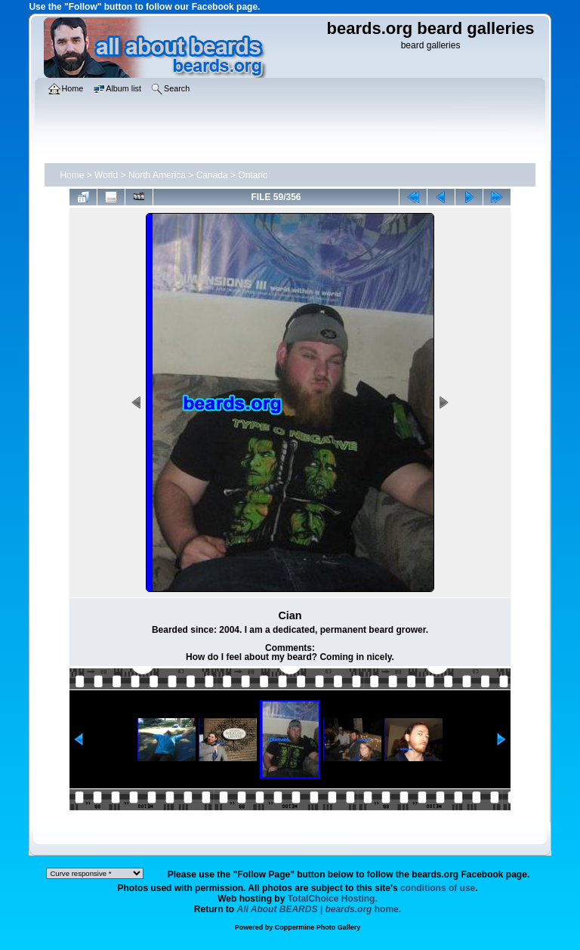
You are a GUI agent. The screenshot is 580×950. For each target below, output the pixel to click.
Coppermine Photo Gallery (318, 927)
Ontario (252, 175)
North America (157, 175)
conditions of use (437, 888)
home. (319, 909)
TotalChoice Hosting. (333, 898)
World (106, 175)
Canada (212, 175)
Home (72, 175)
